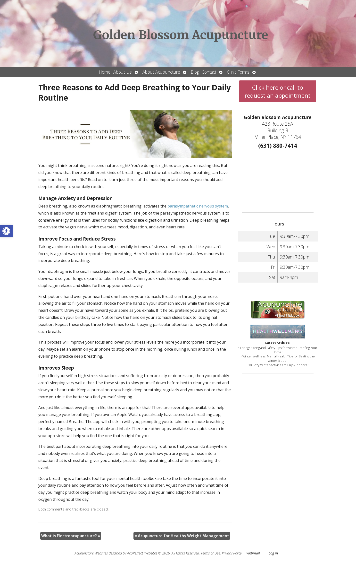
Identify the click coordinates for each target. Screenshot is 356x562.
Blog (195, 72)
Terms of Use (210, 553)
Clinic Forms (238, 72)
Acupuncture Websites (91, 553)
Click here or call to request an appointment (278, 91)
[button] (6, 231)
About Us (122, 72)
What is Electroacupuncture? (70, 535)
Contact (209, 72)
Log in (273, 553)
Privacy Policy (232, 553)
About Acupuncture (161, 72)
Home (104, 72)
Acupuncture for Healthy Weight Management (181, 535)
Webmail (253, 553)
